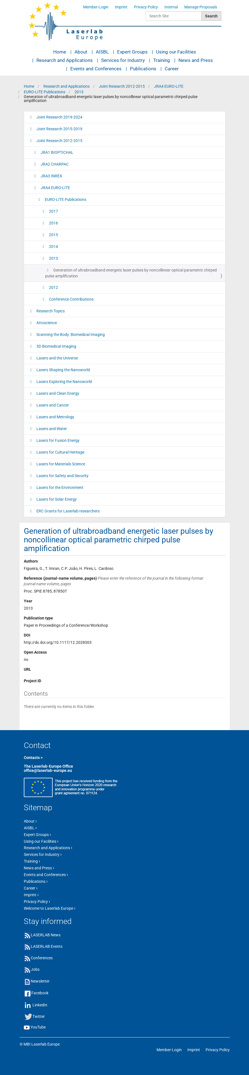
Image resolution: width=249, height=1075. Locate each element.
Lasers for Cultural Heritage (60, 452)
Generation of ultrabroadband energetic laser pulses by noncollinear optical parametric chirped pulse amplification (131, 273)
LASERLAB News (45, 935)
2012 (53, 287)
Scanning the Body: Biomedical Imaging (70, 334)
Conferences (42, 958)
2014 (53, 246)
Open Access (35, 652)
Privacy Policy (146, 7)
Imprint (121, 7)
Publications (143, 68)
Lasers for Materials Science (60, 464)
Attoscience (46, 323)
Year (28, 601)
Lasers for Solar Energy (56, 499)
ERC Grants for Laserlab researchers (68, 511)
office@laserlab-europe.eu (48, 770)
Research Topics (50, 311)
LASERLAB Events (46, 946)
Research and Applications (64, 60)
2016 (53, 223)
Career (172, 68)
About (81, 52)
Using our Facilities (176, 52)
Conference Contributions (71, 299)
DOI (27, 635)
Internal (171, 7)
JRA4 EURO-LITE (168, 86)
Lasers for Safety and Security (62, 475)
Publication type (38, 618)
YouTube (38, 1027)
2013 (79, 92)
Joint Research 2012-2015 (122, 86)
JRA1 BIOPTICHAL (56, 152)
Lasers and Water (51, 428)
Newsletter (40, 981)
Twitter (38, 1016)
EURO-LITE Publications (44, 92)
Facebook (39, 993)
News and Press (195, 60)
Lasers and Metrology (55, 417)
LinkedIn (39, 1005)
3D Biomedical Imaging (56, 346)
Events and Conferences (96, 68)
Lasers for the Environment (59, 487)
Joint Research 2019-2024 (59, 117)
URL (27, 669)
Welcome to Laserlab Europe (49, 908)
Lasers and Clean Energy (57, 393)
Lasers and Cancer (52, 405)
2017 (53, 211)
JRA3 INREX (51, 176)
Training (161, 60)
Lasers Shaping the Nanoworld (63, 370)
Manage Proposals (200, 7)
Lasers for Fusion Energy (58, 440)
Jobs (35, 969)
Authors (31, 561)
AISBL (102, 52)
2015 (53, 235)
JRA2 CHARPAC (54, 164)
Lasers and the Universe (57, 358)
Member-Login (95, 7)
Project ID (32, 681)
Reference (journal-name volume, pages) (114, 581)
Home (59, 52)
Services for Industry (123, 60)
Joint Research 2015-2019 (59, 129)
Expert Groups (132, 52)
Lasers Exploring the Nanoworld (64, 381)
